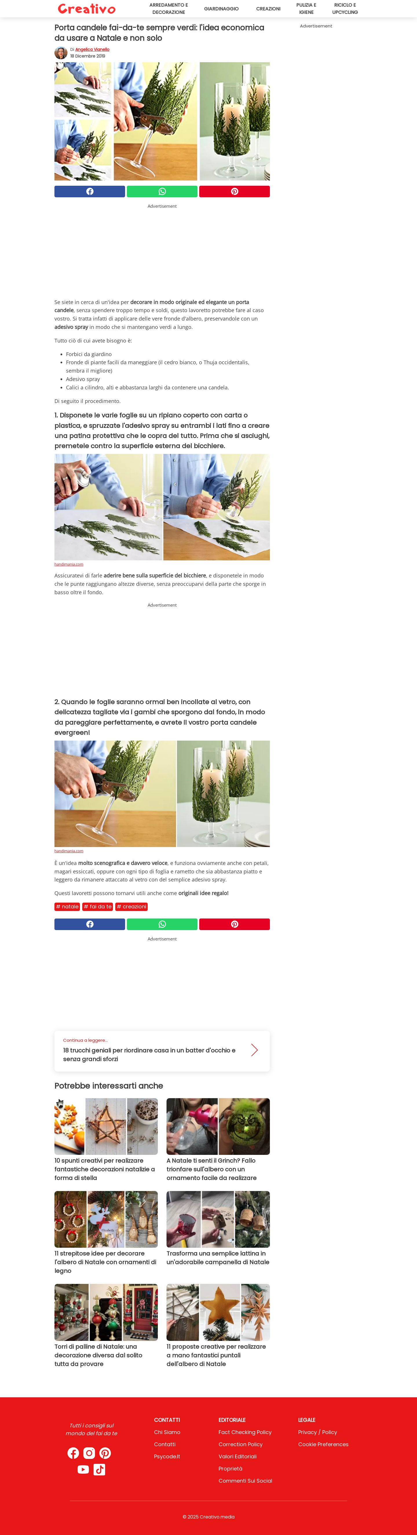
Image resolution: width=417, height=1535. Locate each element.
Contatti (164, 1444)
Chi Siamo (167, 1432)
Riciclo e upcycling (345, 9)
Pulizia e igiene (306, 9)
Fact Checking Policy (245, 1432)
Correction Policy (241, 1444)
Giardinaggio (221, 8)
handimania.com (68, 564)
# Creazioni (131, 906)
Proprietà (230, 1468)
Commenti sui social (245, 1480)
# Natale (67, 906)
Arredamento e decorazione (168, 9)
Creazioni (268, 8)
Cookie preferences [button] (323, 1444)
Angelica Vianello (92, 49)
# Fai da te (97, 906)
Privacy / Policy (317, 1432)
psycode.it (167, 1456)
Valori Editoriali (238, 1456)
